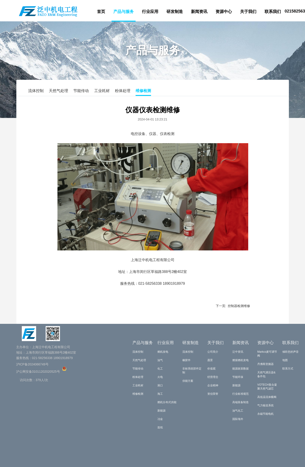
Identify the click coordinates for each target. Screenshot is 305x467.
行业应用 (150, 11)
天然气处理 (58, 91)
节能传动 (81, 91)
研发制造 (174, 11)
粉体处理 (122, 91)
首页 (101, 11)
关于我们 (248, 11)
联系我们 (273, 11)
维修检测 (143, 91)
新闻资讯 (199, 11)
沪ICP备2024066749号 (32, 364)
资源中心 (224, 11)
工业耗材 (102, 91)
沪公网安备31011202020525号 (38, 371)
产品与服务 (123, 11)
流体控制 (36, 91)
